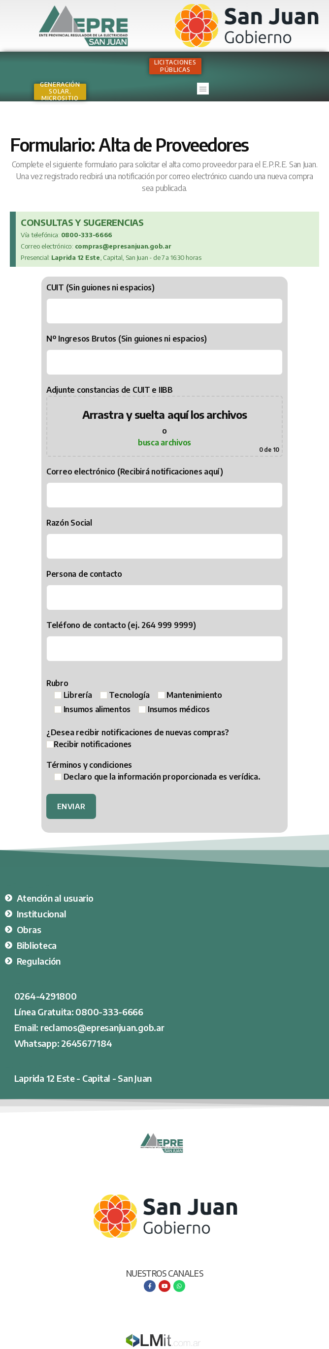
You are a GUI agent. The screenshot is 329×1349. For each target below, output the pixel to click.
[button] (203, 88)
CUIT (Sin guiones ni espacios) (164, 303)
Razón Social (164, 538)
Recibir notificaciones (89, 744)
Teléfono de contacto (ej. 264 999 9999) (164, 640)
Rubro (134, 696)
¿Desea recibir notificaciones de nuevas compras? (164, 738)
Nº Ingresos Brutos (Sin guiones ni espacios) (164, 354)
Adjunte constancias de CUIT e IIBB (164, 421)
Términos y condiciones (153, 771)
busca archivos (164, 442)
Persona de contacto (164, 589)
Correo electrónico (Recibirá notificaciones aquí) (164, 487)
